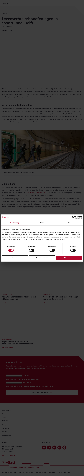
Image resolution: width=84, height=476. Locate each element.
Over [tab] (69, 222)
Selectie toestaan (42, 258)
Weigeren (15, 258)
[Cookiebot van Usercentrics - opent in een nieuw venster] (73, 217)
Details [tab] (42, 222)
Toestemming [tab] (14, 222)
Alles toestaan (69, 258)
